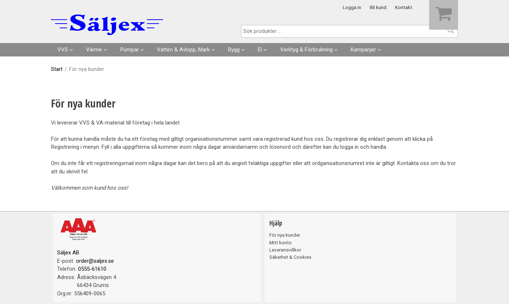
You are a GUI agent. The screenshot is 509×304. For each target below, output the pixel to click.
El (260, 49)
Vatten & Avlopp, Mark (183, 49)
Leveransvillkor (285, 250)
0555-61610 (92, 269)
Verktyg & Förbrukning (306, 49)
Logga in (352, 7)
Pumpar (129, 49)
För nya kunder (284, 235)
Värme (94, 49)
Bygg (234, 49)
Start (57, 69)
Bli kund (378, 7)
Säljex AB (68, 252)
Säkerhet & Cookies (290, 257)
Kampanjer (363, 49)
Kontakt (403, 7)
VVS (62, 49)
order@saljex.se (95, 261)
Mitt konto (280, 242)
